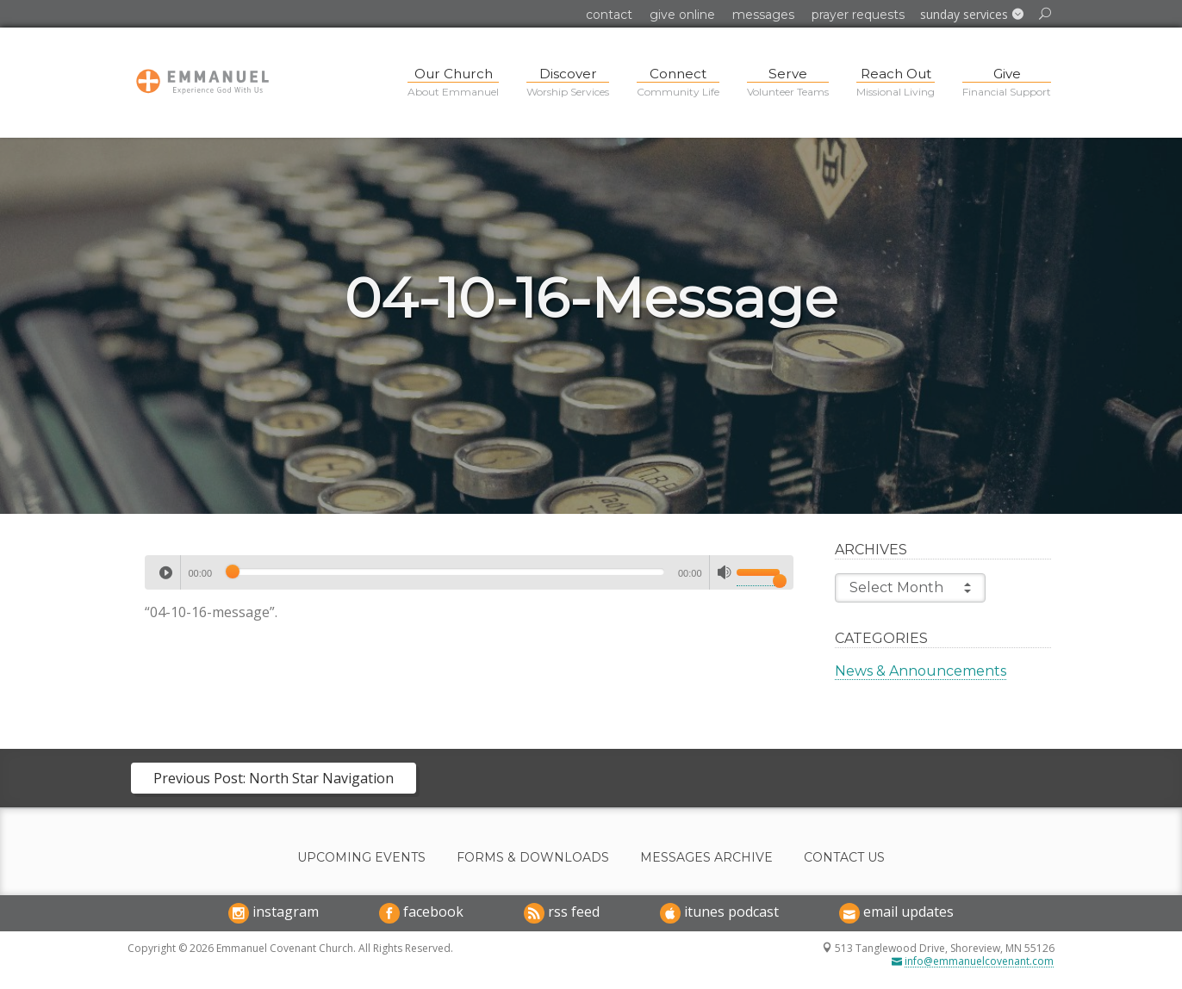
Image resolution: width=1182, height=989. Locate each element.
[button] (971, 14)
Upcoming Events (361, 857)
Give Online (682, 14)
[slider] (445, 571)
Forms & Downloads (533, 857)
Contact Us (844, 857)
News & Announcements (920, 671)
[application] (469, 572)
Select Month (910, 587)
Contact (609, 14)
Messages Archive (706, 857)
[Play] (165, 572)
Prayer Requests (858, 14)
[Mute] (724, 572)
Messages (763, 14)
